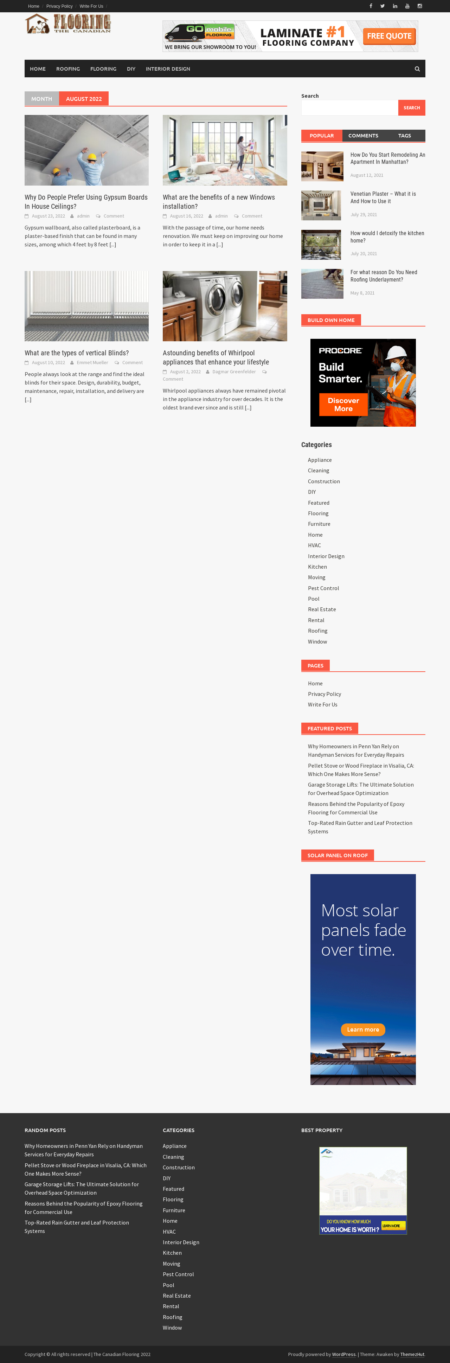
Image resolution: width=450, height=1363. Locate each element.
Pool (314, 598)
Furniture (319, 523)
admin (83, 215)
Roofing (68, 68)
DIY (131, 68)
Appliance (320, 459)
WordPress (344, 1354)
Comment (114, 215)
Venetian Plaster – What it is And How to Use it (383, 197)
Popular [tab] (322, 135)
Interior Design (168, 68)
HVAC (314, 545)
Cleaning (318, 470)
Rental (316, 620)
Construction (324, 481)
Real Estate (322, 609)
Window (317, 641)
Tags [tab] (404, 135)
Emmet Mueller (92, 362)
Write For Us (91, 6)
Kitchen (317, 566)
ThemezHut (412, 1354)
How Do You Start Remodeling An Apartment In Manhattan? (388, 158)
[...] (112, 243)
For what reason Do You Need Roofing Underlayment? (384, 276)
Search (310, 95)
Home (33, 6)
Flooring (103, 68)
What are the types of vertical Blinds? (77, 353)
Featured (318, 502)
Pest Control (323, 587)
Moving (317, 577)
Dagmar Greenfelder (234, 371)
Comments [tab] (363, 135)
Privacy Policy (59, 6)
